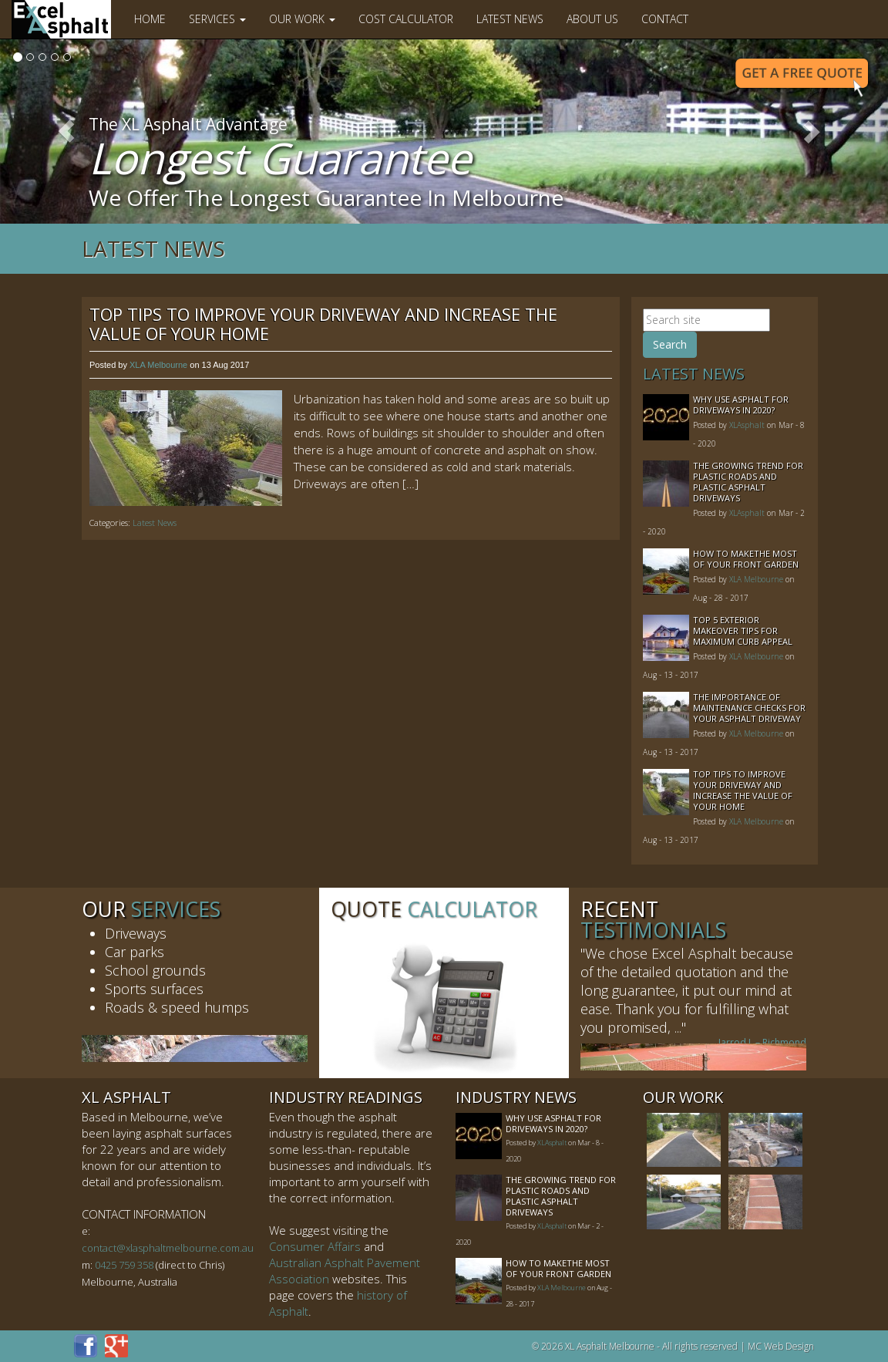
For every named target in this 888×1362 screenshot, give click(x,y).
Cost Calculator (405, 19)
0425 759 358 (124, 1265)
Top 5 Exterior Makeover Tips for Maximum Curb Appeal (742, 630)
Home (150, 19)
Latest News (509, 19)
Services (217, 19)
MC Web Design (781, 1346)
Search (670, 344)
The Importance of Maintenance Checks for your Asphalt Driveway (749, 707)
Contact (664, 19)
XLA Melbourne (158, 364)
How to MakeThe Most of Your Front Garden (746, 559)
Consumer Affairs (315, 1246)
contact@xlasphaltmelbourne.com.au (168, 1248)
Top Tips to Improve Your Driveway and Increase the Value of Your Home (323, 323)
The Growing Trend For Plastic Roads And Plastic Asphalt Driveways (748, 482)
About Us (592, 19)
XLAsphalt (747, 425)
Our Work (302, 19)
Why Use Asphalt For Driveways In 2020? (741, 404)
